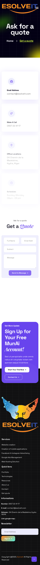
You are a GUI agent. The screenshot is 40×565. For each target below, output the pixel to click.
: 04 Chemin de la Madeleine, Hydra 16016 (18, 513)
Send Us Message (19, 273)
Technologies (7, 476)
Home (10, 40)
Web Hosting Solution (10, 462)
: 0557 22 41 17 (10, 504)
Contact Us (13, 377)
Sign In (7, 538)
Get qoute (6, 493)
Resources (6, 480)
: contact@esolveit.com (13, 508)
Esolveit (20, 557)
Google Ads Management (12, 457)
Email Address (13, 90)
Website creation (8, 445)
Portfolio (5, 472)
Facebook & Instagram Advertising (16, 453)
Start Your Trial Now (17, 370)
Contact (5, 489)
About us (5, 485)
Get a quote (26, 40)
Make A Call (12, 123)
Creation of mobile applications (14, 449)
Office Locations (14, 155)
